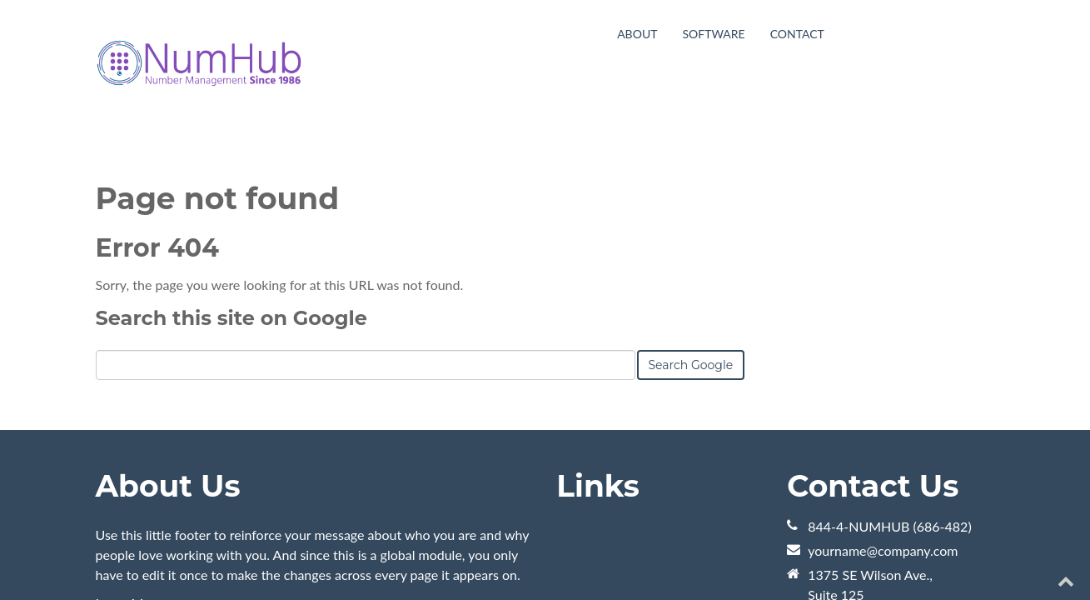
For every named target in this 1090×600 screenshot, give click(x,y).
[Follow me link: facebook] (1033, 556)
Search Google (691, 239)
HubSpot (282, 556)
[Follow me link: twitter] (1001, 556)
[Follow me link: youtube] (969, 556)
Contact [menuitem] (797, 34)
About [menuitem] (637, 34)
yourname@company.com (883, 424)
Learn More (129, 477)
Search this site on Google (231, 192)
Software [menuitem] (713, 34)
